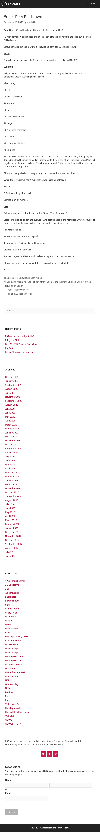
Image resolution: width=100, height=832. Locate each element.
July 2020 (10, 409)
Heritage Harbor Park (15, 656)
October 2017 (12, 540)
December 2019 (13, 436)
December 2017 (13, 532)
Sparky (20, 286)
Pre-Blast (9, 692)
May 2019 (10, 464)
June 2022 (10, 393)
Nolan (39, 278)
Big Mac (17, 281)
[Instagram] (55, 754)
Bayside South (12, 600)
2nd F (8, 589)
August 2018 (11, 500)
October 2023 (12, 377)
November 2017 (13, 536)
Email (8, 793)
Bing (24, 281)
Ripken (72, 281)
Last (52, 789)
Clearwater (10, 616)
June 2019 (10, 460)
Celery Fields (11, 612)
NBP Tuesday (11, 684)
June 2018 (10, 508)
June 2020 (10, 412)
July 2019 (10, 456)
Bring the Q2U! (12, 340)
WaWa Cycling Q (13, 724)
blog (7, 604)
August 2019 (11, 452)
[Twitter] (43, 754)
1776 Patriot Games (15, 581)
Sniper (12, 286)
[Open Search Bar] (86, 4)
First (7, 789)
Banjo (9, 281)
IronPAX (9, 348)
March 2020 (11, 424)
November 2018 (13, 488)
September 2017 (13, 544)
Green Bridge (11, 648)
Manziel (56, 281)
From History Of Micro (18, 289)
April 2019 (10, 468)
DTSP (8, 624)
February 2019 (12, 476)
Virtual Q (9, 716)
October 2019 (12, 444)
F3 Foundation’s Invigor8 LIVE (19, 336)
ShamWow (82, 281)
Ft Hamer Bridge (13, 640)
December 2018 (13, 484)
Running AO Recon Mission (20, 293)
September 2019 (13, 448)
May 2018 (10, 512)
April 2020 (10, 420)
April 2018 (10, 516)
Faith (7, 632)
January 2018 (11, 528)
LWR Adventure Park (15, 672)
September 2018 (13, 496)
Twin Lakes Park (13, 704)
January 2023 (11, 381)
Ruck (7, 700)
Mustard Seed (12, 676)
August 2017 (11, 548)
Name (8, 780)
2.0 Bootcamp (12, 584)
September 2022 (13, 385)
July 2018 (10, 504)
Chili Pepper (33, 281)
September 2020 (13, 401)
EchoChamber (12, 628)
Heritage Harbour (13, 660)
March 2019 (11, 472)
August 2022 (11, 389)
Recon (8, 696)
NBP (7, 680)
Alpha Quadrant (13, 592)
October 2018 (12, 492)
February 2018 (12, 524)
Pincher (64, 281)
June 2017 (10, 556)
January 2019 (11, 480)
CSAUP (8, 620)
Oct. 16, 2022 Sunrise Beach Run (21, 344)
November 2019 (13, 440)
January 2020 (11, 432)
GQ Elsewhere (11, 644)
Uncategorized (12, 708)
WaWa (8, 720)
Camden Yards (12, 608)
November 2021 (13, 397)
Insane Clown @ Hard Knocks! (19, 352)
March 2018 (11, 520)
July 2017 (10, 552)
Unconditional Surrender (17, 712)
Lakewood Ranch (27, 278)
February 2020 (12, 428)
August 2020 (11, 404)
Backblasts (12, 278)
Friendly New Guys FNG (16, 636)
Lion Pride (10, 668)
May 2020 (10, 416)
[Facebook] (49, 754)
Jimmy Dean (46, 281)
